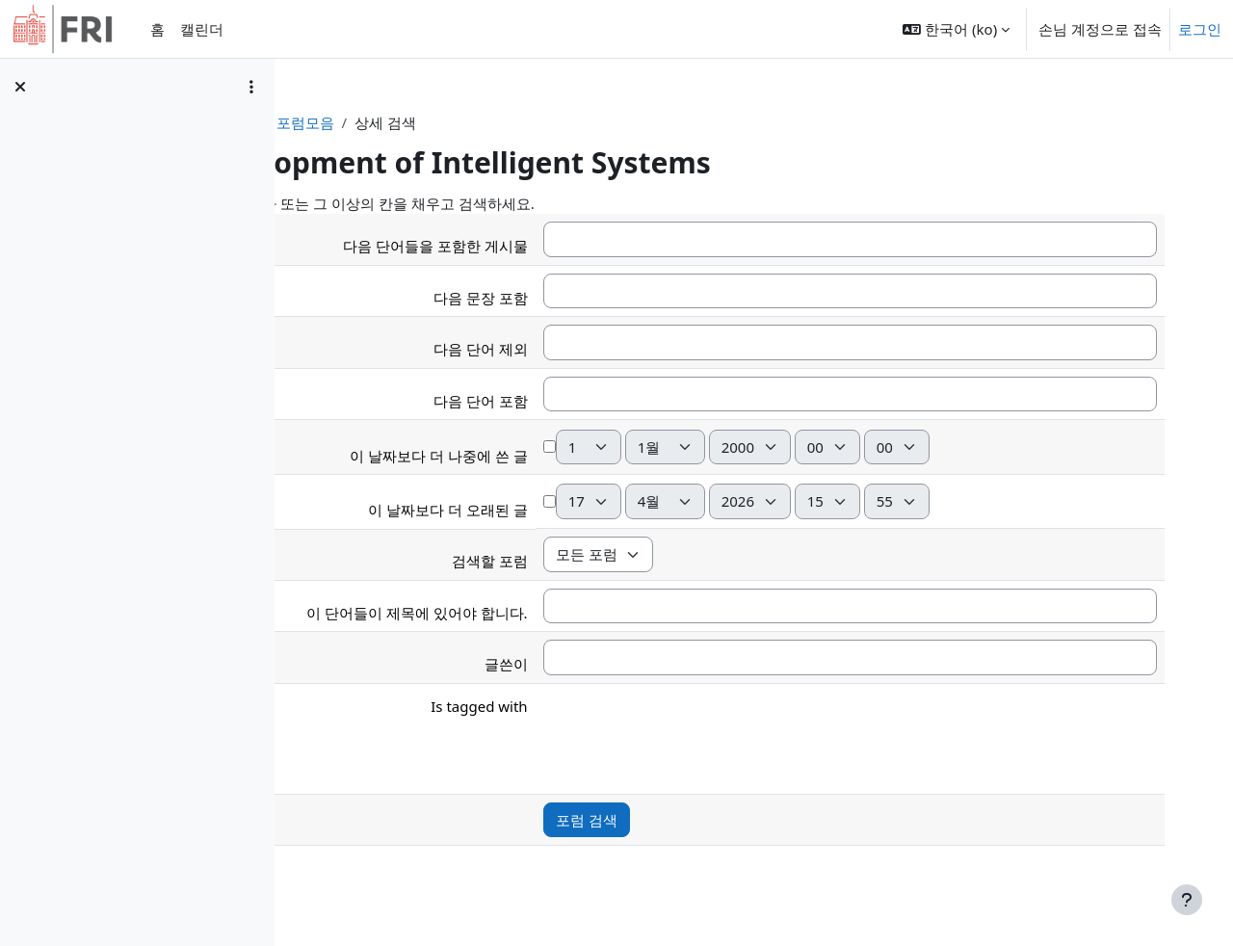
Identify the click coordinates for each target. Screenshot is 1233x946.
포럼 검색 (683, 819)
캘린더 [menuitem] (201, 29)
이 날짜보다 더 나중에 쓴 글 (536, 455)
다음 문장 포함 (577, 297)
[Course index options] (251, 86)
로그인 (1199, 29)
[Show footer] (1186, 899)
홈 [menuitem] (157, 29)
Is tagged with (576, 706)
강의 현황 (386, 122)
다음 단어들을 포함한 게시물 (532, 245)
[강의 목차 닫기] (20, 86)
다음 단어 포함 (577, 400)
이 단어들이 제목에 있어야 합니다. (514, 612)
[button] (956, 29)
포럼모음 (466, 122)
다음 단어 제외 (577, 348)
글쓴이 (602, 663)
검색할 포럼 (586, 560)
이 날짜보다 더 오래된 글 (545, 509)
